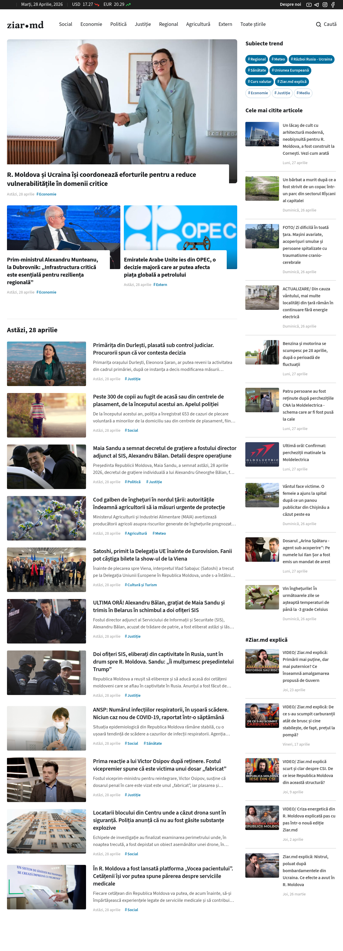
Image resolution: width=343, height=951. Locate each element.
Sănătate (257, 70)
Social (65, 24)
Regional (168, 24)
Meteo (278, 59)
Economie (91, 24)
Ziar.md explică (292, 82)
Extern (225, 24)
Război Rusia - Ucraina (312, 59)
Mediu (303, 93)
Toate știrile (253, 24)
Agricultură (198, 24)
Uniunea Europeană (290, 70)
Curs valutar (259, 82)
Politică (118, 24)
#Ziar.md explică (266, 640)
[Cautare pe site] (322, 24)
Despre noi (290, 4)
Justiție (143, 24)
